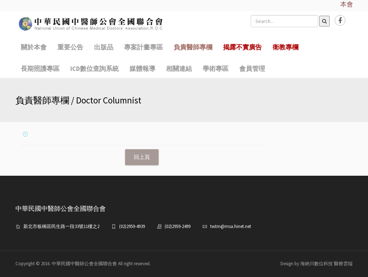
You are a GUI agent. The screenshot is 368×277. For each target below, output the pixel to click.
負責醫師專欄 (193, 47)
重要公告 (70, 47)
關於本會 (34, 47)
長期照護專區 (40, 68)
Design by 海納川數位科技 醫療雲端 (316, 264)
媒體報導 (142, 68)
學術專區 (215, 68)
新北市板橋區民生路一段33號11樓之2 (61, 226)
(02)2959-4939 (132, 226)
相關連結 (179, 68)
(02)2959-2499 (177, 226)
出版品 (103, 47)
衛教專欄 (285, 47)
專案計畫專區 (143, 47)
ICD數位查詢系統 (94, 68)
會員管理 (252, 68)
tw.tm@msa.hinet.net (230, 226)
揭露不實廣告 (242, 47)
